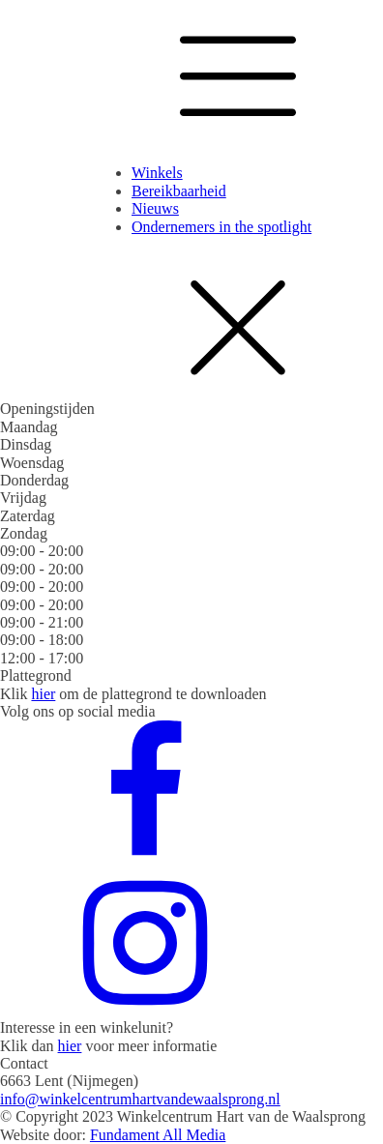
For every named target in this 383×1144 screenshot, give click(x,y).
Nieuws (155, 208)
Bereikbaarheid (179, 191)
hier (43, 694)
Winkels (157, 172)
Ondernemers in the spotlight (221, 227)
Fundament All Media (157, 1135)
